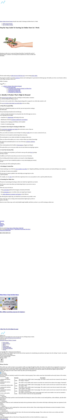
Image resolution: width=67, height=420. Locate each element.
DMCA (4, 344)
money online (34, 75)
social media (6, 189)
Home (1, 21)
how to (31, 152)
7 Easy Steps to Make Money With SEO (15, 228)
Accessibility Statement (8, 348)
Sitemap (4, 349)
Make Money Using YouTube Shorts (9, 294)
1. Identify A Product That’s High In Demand (12, 86)
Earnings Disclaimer (7, 347)
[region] (10, 12)
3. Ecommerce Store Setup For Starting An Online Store (19, 88)
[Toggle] (5, 83)
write (10, 176)
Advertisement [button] (3, 409)
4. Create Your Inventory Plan (14, 89)
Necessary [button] (2, 371)
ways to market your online (21, 168)
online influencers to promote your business (12, 194)
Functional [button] (2, 395)
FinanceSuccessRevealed (5, 230)
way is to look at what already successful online (12, 103)
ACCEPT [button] (8, 356)
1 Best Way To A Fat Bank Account (9, 329)
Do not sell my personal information (7, 355)
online (28, 132)
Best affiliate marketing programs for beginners (12, 312)
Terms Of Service (6, 343)
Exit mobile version (4, 419)
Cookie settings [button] (3, 356)
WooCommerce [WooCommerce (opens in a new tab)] (20, 145)
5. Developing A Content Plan (14, 90)
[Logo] (10, 3)
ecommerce (17, 77)
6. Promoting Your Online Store (14, 92)
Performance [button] (2, 399)
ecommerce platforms (30, 141)
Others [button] (1, 414)
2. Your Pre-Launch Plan (10, 87)
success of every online (7, 97)
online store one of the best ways (18, 75)
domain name (10, 117)
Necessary (4, 373)
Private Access (6, 346)
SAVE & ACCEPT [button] (4, 418)
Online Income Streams (8, 21)
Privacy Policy (6, 342)
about (9, 130)
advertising (6, 192)
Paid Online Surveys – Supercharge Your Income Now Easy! (17, 229)
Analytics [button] (2, 404)
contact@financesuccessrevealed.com (13, 337)
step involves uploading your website (10, 129)
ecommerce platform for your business (19, 119)
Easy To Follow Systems (8, 24)
